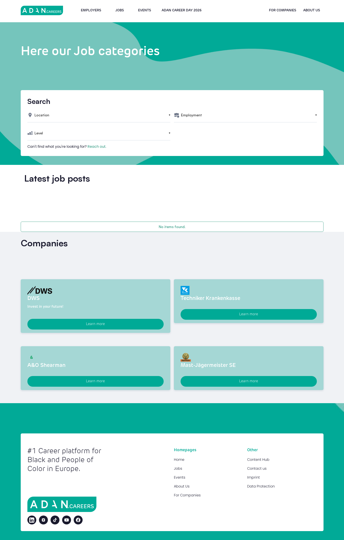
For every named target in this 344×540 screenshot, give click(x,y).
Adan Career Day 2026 (182, 10)
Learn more (95, 324)
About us (311, 10)
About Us (181, 486)
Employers (91, 10)
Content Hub (258, 459)
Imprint (253, 477)
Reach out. (97, 146)
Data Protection (261, 486)
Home (179, 459)
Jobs (119, 10)
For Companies (282, 10)
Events (144, 10)
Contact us (257, 468)
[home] (42, 10)
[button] (98, 115)
